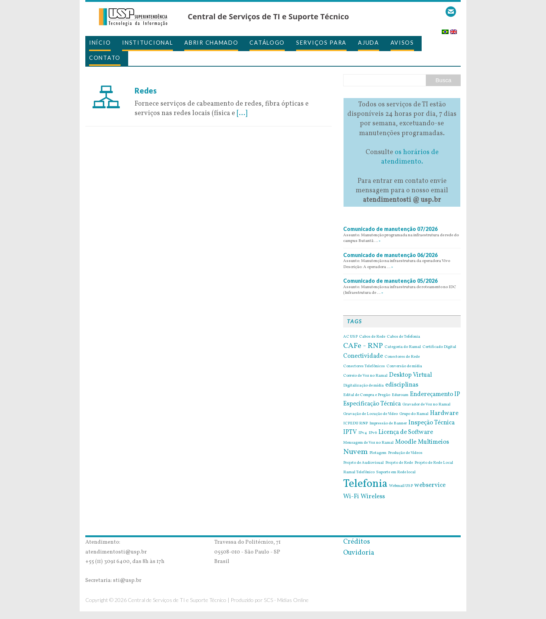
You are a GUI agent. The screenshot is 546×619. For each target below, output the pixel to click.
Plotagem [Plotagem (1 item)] (377, 453)
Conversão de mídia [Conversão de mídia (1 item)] (404, 366)
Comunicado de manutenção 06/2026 (390, 255)
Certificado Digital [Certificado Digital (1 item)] (439, 347)
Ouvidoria (358, 553)
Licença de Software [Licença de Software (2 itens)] (405, 432)
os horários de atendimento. (410, 157)
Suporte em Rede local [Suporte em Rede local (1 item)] (396, 472)
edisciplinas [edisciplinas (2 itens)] (401, 385)
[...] (242, 113)
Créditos (356, 542)
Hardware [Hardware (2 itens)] (444, 413)
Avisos (402, 42)
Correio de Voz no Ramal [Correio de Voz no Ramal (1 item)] (365, 376)
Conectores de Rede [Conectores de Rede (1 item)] (402, 357)
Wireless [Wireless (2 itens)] (373, 497)
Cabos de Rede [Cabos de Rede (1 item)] (372, 337)
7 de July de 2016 (160, 81)
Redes (146, 90)
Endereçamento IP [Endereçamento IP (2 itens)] (435, 394)
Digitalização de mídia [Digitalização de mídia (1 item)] (363, 385)
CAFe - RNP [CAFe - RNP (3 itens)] (363, 346)
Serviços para (321, 42)
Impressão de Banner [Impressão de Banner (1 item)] (388, 423)
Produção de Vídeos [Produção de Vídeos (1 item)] (405, 453)
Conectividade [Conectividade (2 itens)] (363, 356)
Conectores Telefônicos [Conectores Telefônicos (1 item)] (364, 366)
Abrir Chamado (211, 42)
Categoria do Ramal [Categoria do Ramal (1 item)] (402, 347)
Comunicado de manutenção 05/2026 (390, 281)
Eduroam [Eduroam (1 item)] (400, 395)
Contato (105, 58)
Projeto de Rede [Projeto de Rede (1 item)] (399, 463)
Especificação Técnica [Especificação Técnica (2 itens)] (372, 404)
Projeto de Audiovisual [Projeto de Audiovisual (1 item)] (363, 463)
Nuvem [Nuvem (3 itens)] (355, 452)
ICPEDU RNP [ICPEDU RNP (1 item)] (355, 423)
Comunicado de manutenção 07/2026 (390, 229)
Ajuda (368, 42)
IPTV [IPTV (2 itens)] (350, 432)
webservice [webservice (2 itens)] (430, 485)
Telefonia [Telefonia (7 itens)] (365, 484)
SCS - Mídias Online (286, 600)
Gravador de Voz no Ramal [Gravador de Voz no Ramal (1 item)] (426, 404)
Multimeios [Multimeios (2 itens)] (433, 442)
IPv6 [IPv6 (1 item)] (373, 433)
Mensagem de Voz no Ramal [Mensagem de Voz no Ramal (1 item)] (368, 443)
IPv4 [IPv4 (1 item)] (362, 433)
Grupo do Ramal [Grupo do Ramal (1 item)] (413, 414)
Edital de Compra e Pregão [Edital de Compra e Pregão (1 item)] (366, 395)
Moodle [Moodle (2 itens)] (405, 442)
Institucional (147, 42)
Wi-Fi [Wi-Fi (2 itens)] (351, 497)
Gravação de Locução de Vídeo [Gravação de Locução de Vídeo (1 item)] (370, 414)
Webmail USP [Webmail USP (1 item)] (401, 486)
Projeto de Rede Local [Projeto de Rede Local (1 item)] (433, 463)
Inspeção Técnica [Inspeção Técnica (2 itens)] (431, 423)
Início (100, 42)
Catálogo (267, 42)
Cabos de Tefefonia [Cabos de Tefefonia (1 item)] (403, 337)
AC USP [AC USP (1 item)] (350, 337)
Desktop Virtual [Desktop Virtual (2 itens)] (410, 375)
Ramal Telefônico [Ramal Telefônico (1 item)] (359, 472)
